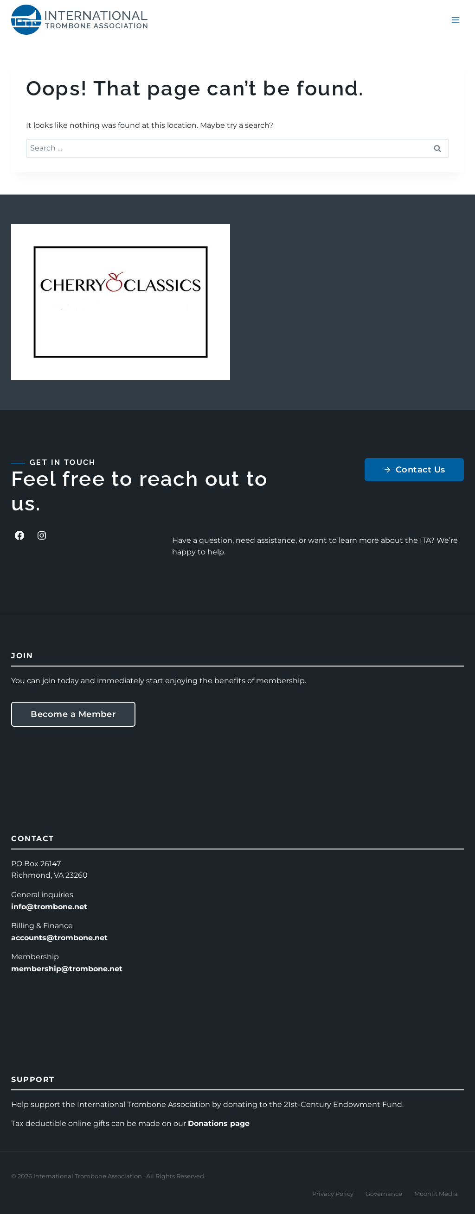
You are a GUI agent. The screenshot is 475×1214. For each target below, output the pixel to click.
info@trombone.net (49, 906)
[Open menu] (455, 20)
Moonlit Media (436, 1193)
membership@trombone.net (66, 968)
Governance (384, 1193)
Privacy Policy (332, 1193)
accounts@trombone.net (59, 937)
